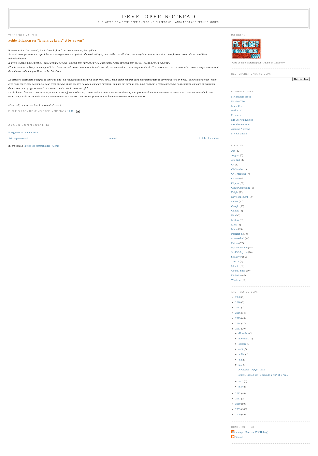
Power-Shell (237, 238)
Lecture (235, 219)
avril (241, 381)
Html (234, 215)
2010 (238, 403)
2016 (238, 312)
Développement (239, 196)
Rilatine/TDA (238, 101)
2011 (238, 398)
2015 (238, 318)
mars (241, 386)
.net (233, 150)
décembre (243, 333)
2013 (238, 328)
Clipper (235, 183)
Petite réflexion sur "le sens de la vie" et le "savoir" (46, 40)
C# (232, 164)
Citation (235, 178)
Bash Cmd (236, 110)
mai (240, 364)
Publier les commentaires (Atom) (41, 145)
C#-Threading (238, 173)
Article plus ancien (209, 138)
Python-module (239, 247)
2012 (238, 393)
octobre (242, 343)
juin (240, 359)
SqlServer (236, 256)
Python (235, 243)
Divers (234, 201)
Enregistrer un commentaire (23, 132)
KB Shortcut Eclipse (242, 119)
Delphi (234, 192)
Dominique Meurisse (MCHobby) (250, 431)
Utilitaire (236, 275)
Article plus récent (18, 138)
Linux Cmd (237, 105)
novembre (244, 338)
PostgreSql (237, 233)
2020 (238, 296)
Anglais (235, 155)
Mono (234, 229)
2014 (238, 323)
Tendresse (237, 436)
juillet (241, 354)
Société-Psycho (239, 252)
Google (235, 206)
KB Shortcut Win (240, 124)
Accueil (113, 138)
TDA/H (235, 261)
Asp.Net (235, 159)
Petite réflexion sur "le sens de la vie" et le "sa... (263, 374)
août (241, 349)
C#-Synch (236, 169)
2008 (238, 414)
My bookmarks (239, 133)
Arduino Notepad (240, 128)
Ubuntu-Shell (238, 270)
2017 (238, 307)
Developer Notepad (159, 16)
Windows (236, 279)
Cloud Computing (240, 187)
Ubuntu (235, 265)
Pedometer (237, 115)
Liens (234, 224)
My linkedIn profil (241, 96)
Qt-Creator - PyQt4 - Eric (251, 369)
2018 (238, 302)
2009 (238, 409)
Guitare (235, 210)
